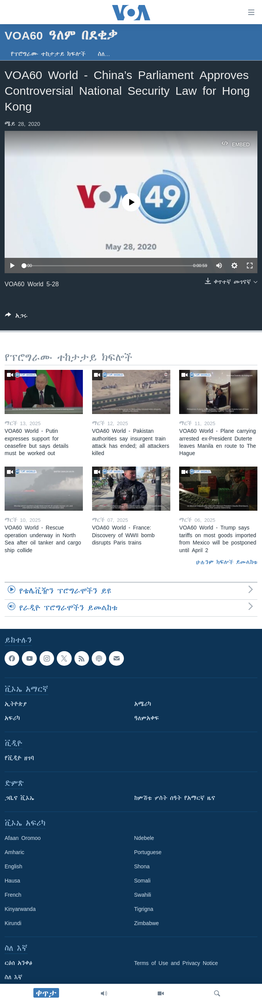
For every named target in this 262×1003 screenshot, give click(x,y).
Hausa (12, 880)
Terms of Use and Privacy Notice (176, 963)
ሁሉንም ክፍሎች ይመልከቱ (226, 562)
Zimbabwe (146, 923)
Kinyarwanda (20, 909)
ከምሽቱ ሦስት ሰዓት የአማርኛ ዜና (174, 798)
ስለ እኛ (13, 977)
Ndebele (144, 838)
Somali (142, 880)
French (13, 894)
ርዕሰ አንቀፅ (18, 963)
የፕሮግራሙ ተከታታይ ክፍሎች (48, 54)
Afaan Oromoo (23, 838)
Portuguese (148, 852)
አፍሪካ (12, 718)
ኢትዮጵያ (16, 704)
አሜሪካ (142, 704)
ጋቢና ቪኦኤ (19, 798)
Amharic (14, 852)
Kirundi (13, 923)
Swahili (142, 894)
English (13, 866)
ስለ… (104, 54)
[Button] (16, 317)
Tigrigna (143, 909)
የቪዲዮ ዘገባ (19, 758)
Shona (142, 866)
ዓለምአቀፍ (146, 718)
